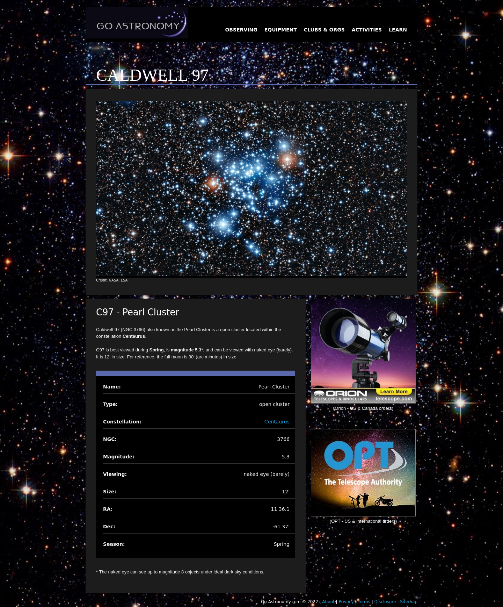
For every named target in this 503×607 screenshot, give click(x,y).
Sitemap (408, 601)
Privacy (345, 601)
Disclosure (385, 601)
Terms (364, 601)
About (328, 601)
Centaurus (277, 421)
